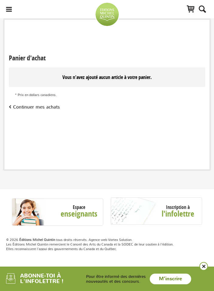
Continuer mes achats (36, 107)
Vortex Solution (120, 240)
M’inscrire (170, 278)
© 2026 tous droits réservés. (47, 240)
